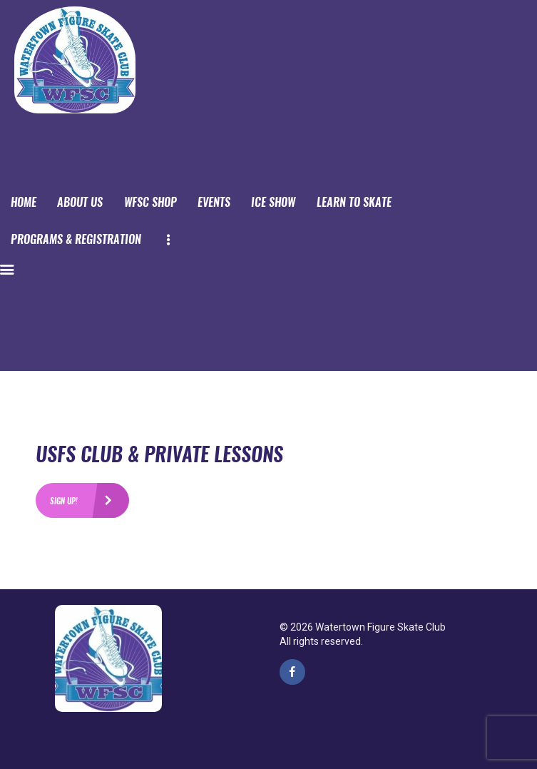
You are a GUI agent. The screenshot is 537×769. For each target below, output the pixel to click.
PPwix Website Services (154, 717)
